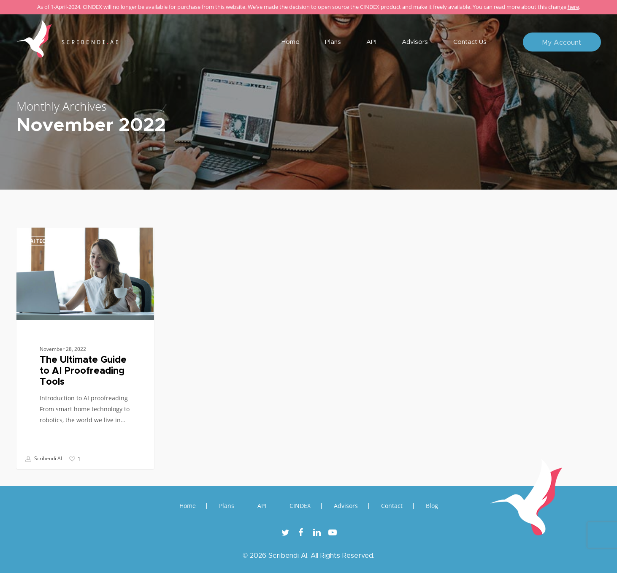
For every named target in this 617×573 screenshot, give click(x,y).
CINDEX (300, 506)
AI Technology (51, 240)
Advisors (346, 506)
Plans (226, 506)
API (261, 506)
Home (187, 506)
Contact (392, 506)
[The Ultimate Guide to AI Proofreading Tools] (85, 348)
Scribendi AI (43, 459)
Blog (432, 506)
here (573, 7)
